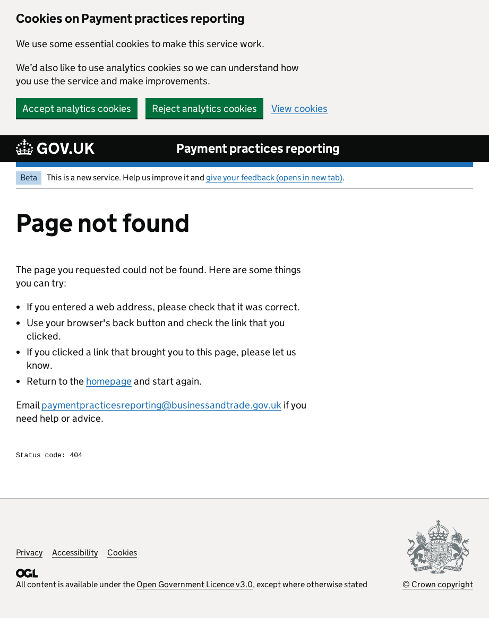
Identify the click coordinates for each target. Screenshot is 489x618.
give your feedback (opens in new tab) (274, 177)
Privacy (29, 554)
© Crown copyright (437, 586)
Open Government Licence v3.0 (194, 586)
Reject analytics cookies (204, 108)
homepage (109, 381)
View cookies (299, 108)
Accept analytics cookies (76, 108)
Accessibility (75, 554)
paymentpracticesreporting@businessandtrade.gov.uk (161, 405)
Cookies (122, 554)
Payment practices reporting (258, 148)
